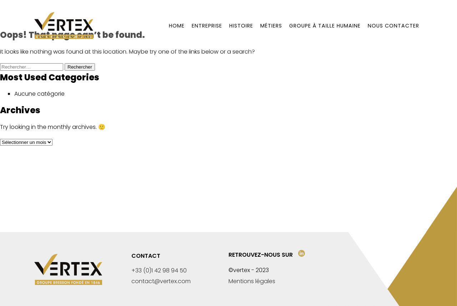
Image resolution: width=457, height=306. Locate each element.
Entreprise (207, 25)
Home (177, 25)
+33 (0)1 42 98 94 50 (159, 270)
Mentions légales (251, 281)
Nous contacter (393, 25)
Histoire (241, 25)
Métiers (271, 25)
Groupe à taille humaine (325, 25)
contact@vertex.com (161, 281)
